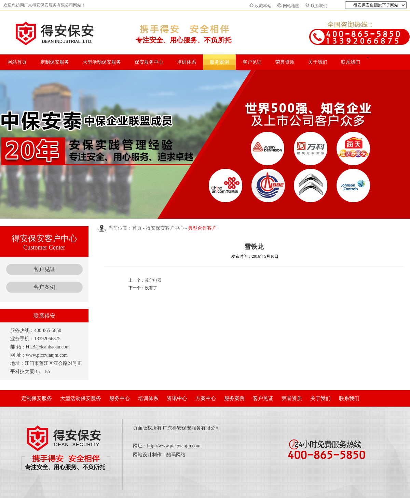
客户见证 (252, 62)
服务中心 (119, 398)
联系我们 (319, 5)
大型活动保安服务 (102, 62)
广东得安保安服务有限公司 (191, 428)
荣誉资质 (285, 62)
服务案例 (219, 62)
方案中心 (205, 398)
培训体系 (186, 62)
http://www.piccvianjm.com (174, 445)
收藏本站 (263, 5)
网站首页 (17, 62)
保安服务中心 (149, 62)
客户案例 (44, 287)
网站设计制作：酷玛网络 (159, 454)
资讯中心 (177, 398)
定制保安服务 (54, 62)
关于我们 (317, 62)
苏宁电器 (153, 280)
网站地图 (291, 5)
